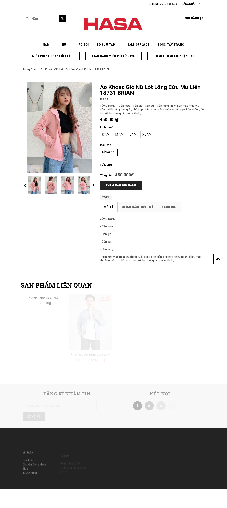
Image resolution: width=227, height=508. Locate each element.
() (194, 18)
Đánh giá (169, 207)
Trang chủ (29, 69)
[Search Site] (44, 18)
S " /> (105, 134)
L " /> (132, 134)
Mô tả (109, 207)
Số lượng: (106, 164)
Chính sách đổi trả (137, 207)
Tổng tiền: (106, 175)
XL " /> (146, 134)
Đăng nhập (189, 3)
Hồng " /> (108, 152)
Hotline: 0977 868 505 (162, 3)
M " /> (119, 134)
